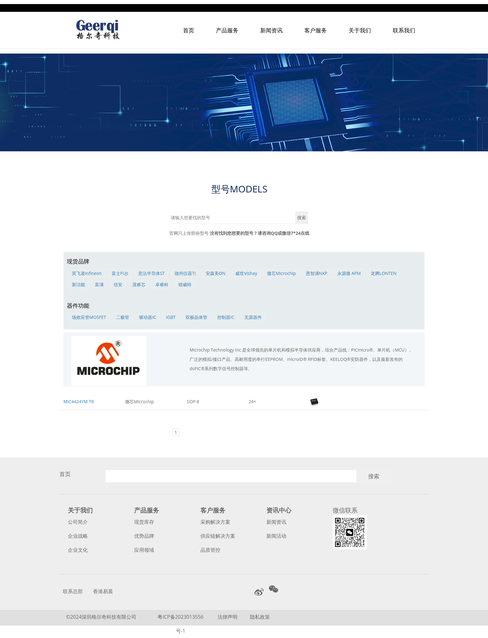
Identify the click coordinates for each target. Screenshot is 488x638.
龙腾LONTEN (383, 273)
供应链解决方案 (217, 535)
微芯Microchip (281, 273)
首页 (188, 26)
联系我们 (404, 26)
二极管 (122, 317)
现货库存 (144, 521)
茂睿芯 (138, 284)
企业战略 (78, 535)
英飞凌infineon (87, 273)
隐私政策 (260, 616)
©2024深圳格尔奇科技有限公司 (101, 616)
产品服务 (227, 26)
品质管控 (210, 549)
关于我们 (360, 26)
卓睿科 (161, 284)
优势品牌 (144, 535)
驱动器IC (147, 317)
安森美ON (215, 273)
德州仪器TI (185, 273)
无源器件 (253, 317)
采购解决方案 (215, 521)
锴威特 (184, 284)
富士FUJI (120, 273)
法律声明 (228, 616)
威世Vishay (246, 273)
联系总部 (73, 591)
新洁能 (78, 284)
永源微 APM (349, 273)
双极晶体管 (196, 317)
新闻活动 (276, 535)
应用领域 (144, 549)
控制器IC (225, 317)
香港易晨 (103, 591)
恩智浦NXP (316, 273)
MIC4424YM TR (78, 401)
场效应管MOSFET (89, 317)
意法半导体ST (151, 273)
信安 (118, 284)
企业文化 (78, 549)
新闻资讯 (271, 26)
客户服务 (315, 26)
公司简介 (78, 521)
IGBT (171, 317)
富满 (99, 284)
